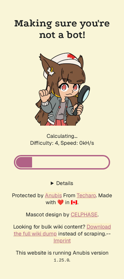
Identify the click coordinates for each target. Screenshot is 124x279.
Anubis (53, 195)
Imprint (62, 240)
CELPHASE (84, 214)
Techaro (86, 195)
